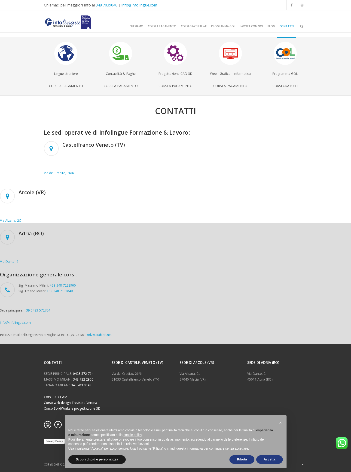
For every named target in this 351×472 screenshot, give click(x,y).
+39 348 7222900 (63, 285)
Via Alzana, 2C (10, 220)
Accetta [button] (269, 459)
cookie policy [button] (132, 435)
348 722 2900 (83, 379)
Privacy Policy (54, 441)
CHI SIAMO (136, 26)
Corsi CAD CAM (55, 397)
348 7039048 (106, 5)
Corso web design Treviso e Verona (70, 402)
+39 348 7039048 (60, 291)
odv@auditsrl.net (99, 335)
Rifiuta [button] (242, 459)
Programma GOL (223, 26)
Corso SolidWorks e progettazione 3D (72, 408)
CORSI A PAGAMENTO (162, 26)
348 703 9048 (81, 385)
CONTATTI (287, 26)
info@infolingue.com (139, 5)
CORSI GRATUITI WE (194, 26)
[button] (280, 422)
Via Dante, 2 (9, 261)
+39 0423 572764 (37, 310)
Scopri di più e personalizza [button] (97, 459)
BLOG (271, 26)
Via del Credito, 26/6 (59, 173)
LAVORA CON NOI (251, 26)
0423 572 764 (83, 373)
